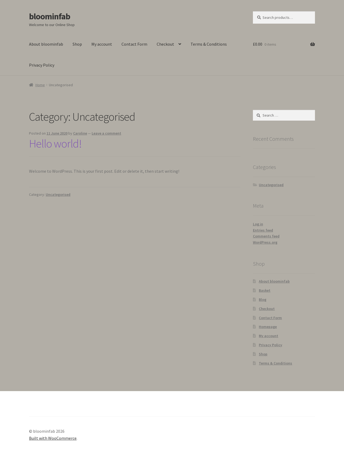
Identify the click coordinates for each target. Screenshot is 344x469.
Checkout (165, 44)
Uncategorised (58, 194)
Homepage (268, 326)
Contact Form (134, 44)
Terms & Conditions (209, 44)
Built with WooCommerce (53, 438)
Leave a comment (106, 133)
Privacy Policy (41, 65)
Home (40, 84)
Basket (264, 290)
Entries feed (263, 230)
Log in (258, 224)
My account (101, 44)
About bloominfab (46, 44)
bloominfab (49, 16)
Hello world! (55, 143)
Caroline (80, 133)
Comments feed (266, 236)
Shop (77, 44)
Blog (262, 299)
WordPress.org (265, 242)
